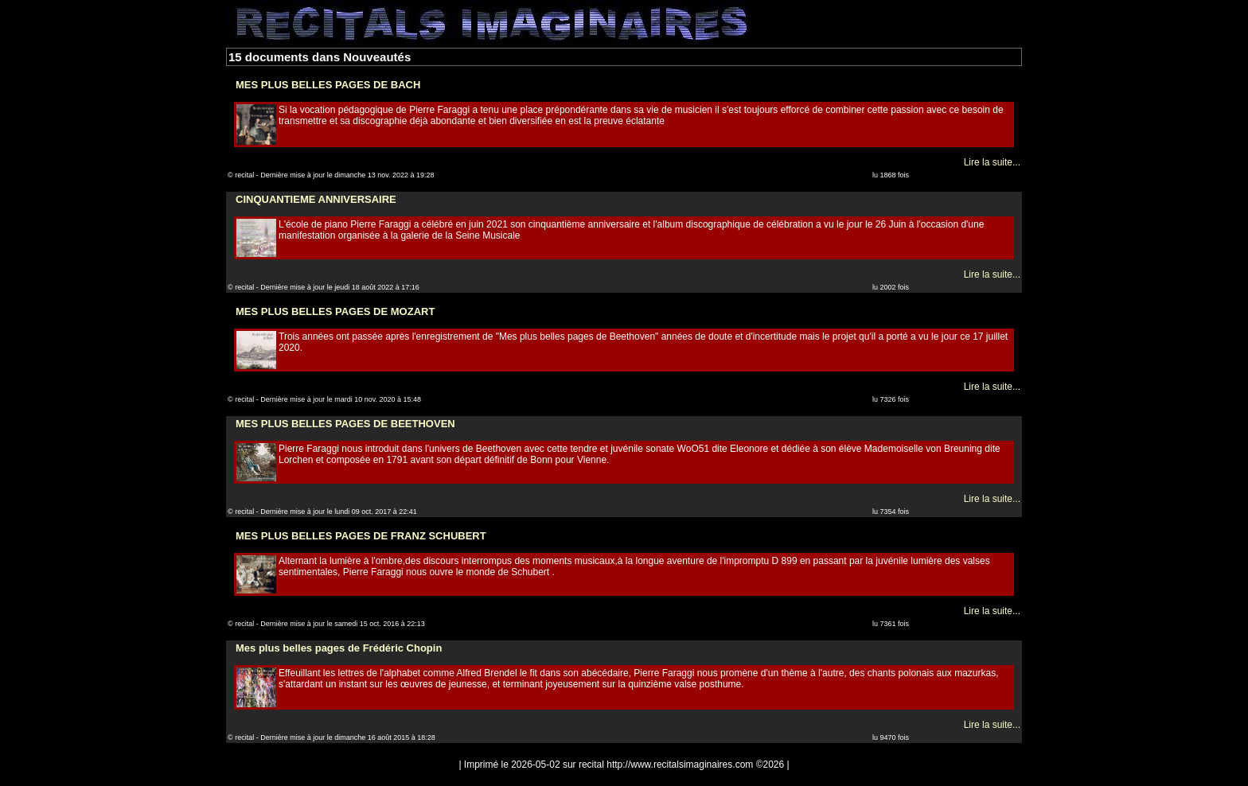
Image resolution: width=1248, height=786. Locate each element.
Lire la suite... (992, 162)
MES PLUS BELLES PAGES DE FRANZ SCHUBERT (361, 536)
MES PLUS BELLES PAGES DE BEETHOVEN (345, 424)
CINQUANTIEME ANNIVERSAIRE (316, 199)
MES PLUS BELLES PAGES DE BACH (328, 85)
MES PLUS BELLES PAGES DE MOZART (335, 311)
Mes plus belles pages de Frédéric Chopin (339, 648)
